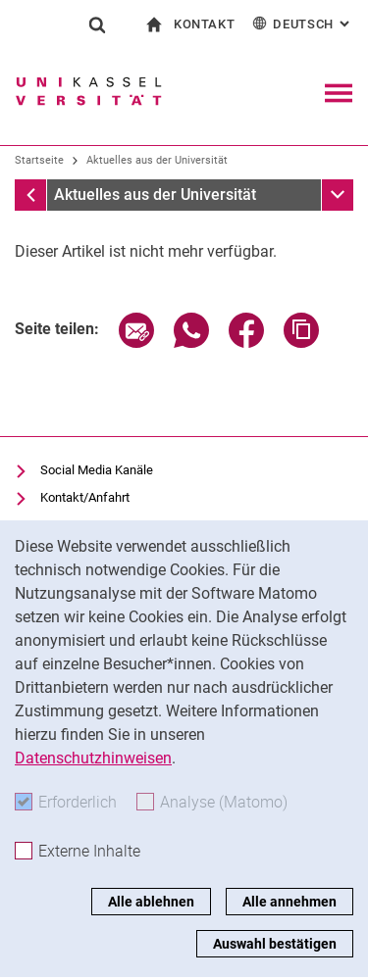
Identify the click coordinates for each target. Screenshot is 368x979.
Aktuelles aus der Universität (157, 160)
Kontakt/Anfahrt (85, 497)
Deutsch (302, 23)
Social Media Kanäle (96, 470)
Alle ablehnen (151, 901)
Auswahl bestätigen (275, 944)
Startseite (39, 160)
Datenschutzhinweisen (93, 758)
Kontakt (205, 24)
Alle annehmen (289, 901)
